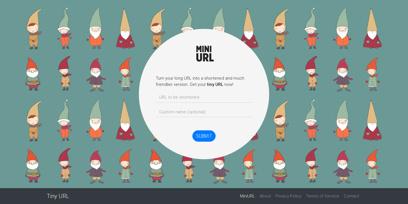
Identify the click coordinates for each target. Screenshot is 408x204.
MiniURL (248, 196)
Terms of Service (322, 196)
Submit (204, 136)
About (265, 196)
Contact (351, 196)
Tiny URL (58, 196)
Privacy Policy (288, 196)
